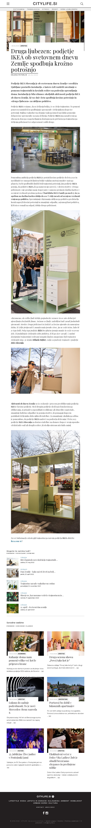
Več (43, 671)
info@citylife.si (49, 823)
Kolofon (60, 821)
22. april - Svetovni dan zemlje (33, 607)
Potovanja (18, 9)
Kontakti (40, 807)
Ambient (23, 569)
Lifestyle (24, 46)
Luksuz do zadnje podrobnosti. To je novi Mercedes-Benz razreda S (23, 707)
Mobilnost (76, 801)
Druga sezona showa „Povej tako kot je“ (61, 658)
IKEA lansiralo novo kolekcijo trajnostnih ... (39, 560)
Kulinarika (21, 653)
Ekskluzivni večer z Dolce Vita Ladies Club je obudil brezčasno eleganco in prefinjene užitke (63, 760)
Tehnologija (33, 9)
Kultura (21, 751)
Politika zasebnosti (72, 821)
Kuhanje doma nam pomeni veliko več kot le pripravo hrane (22, 660)
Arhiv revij (50, 807)
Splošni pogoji (51, 821)
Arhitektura (63, 699)
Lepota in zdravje (37, 801)
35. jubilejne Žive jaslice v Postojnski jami (22, 755)
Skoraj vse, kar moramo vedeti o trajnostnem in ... (42, 595)
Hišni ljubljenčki (69, 9)
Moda (23, 801)
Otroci (45, 9)
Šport (55, 9)
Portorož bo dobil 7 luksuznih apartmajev (61, 704)
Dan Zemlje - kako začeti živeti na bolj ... (37, 571)
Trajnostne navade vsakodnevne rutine (37, 583)
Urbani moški (40, 803)
